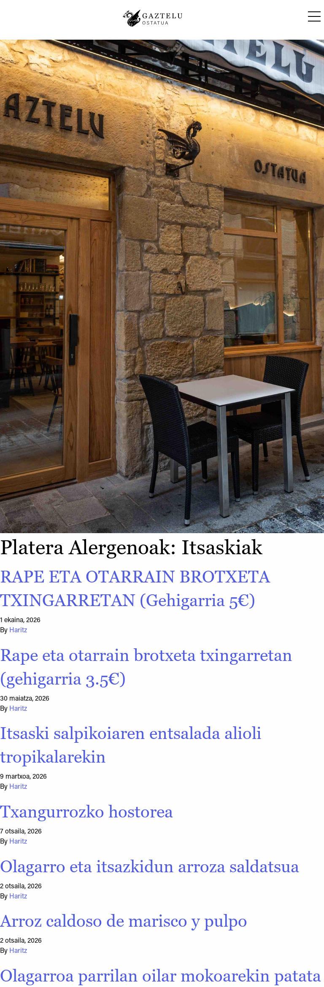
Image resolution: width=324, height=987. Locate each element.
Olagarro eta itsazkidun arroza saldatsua (149, 866)
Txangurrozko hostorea (86, 811)
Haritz (18, 630)
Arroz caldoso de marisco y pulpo (123, 920)
